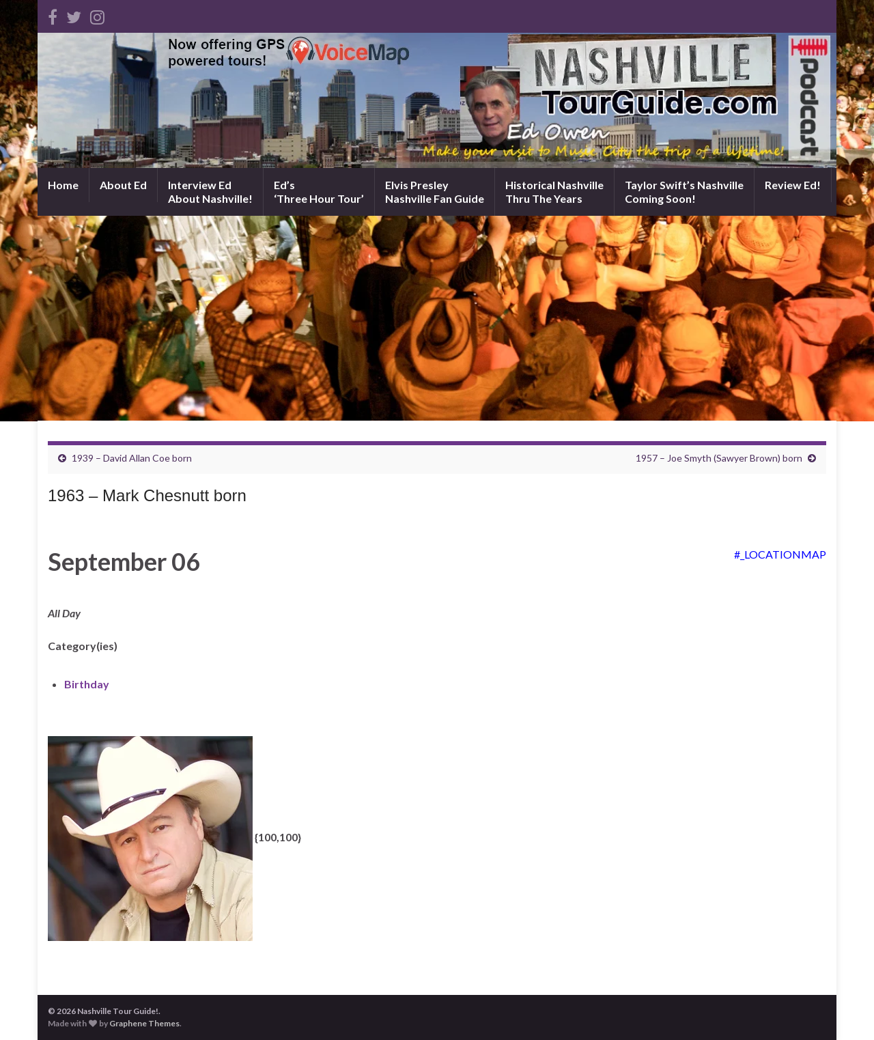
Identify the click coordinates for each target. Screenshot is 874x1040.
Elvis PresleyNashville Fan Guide (434, 191)
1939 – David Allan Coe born (132, 458)
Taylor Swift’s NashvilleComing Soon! (684, 191)
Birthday (86, 683)
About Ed (123, 184)
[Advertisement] (437, 318)
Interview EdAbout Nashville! (210, 191)
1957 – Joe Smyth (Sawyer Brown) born (719, 458)
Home (63, 184)
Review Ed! (793, 184)
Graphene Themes (144, 1023)
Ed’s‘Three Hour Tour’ (319, 191)
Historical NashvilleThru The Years (554, 191)
